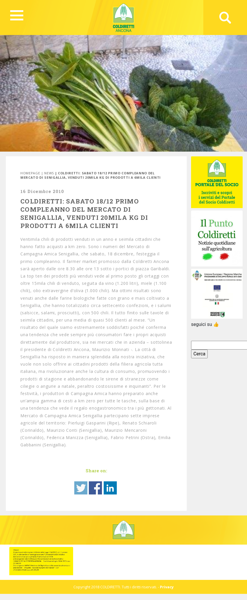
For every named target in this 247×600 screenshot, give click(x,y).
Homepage (30, 173)
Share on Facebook (95, 487)
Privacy (167, 587)
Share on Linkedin (110, 487)
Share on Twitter (80, 487)
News (49, 173)
